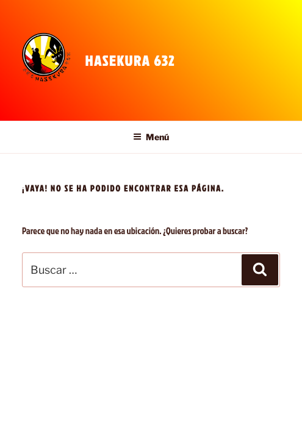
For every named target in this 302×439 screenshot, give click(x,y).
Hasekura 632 (129, 60)
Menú (151, 137)
